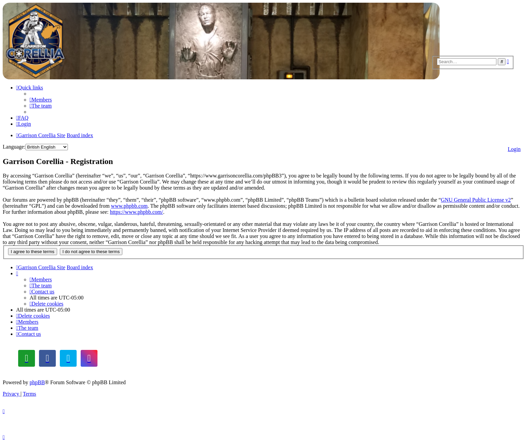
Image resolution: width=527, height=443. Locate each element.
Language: (14, 147)
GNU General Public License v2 (476, 200)
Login (514, 149)
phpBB (37, 382)
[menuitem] (41, 100)
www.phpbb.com (129, 206)
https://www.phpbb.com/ (136, 212)
